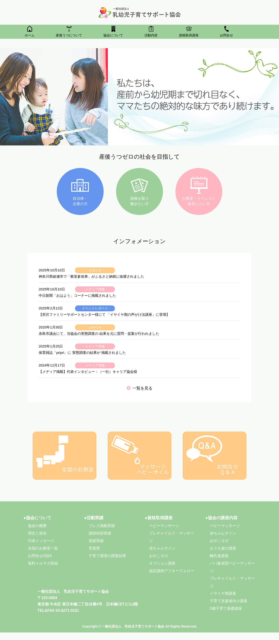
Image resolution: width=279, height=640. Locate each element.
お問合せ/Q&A (40, 556)
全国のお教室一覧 (43, 548)
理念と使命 (37, 533)
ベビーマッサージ (164, 526)
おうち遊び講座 (223, 548)
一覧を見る (140, 388)
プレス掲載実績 (102, 526)
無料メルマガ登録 (43, 563)
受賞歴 (94, 548)
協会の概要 (37, 526)
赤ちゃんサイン (162, 548)
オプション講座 (162, 563)
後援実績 (96, 541)
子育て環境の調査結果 (107, 556)
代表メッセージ (41, 541)
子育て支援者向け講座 (228, 601)
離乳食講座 (219, 556)
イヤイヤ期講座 (223, 593)
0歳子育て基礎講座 (226, 608)
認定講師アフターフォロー (171, 571)
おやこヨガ (158, 556)
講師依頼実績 (100, 533)
